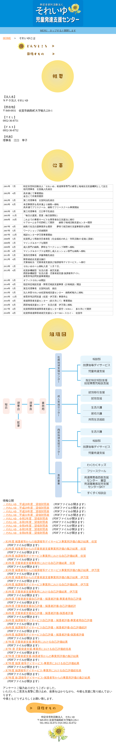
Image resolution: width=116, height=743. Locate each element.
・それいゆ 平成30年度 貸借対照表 (26, 511)
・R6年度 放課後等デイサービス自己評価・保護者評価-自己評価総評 (45, 627)
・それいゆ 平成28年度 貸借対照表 (26, 504)
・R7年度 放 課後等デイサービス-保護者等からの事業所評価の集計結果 (46, 677)
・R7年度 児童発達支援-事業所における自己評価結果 (35, 641)
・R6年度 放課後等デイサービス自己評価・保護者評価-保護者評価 (43, 634)
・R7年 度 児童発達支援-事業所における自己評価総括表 (37, 649)
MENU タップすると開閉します (58, 30)
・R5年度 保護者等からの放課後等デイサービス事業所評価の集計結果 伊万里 (51, 570)
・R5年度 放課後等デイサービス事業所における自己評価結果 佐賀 (44, 555)
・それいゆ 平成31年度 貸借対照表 (26, 514)
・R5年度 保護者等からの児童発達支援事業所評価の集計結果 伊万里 (46, 577)
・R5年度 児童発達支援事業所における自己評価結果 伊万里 (40, 591)
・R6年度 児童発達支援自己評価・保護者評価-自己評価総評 (39, 606)
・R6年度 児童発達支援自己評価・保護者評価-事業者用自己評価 (42, 598)
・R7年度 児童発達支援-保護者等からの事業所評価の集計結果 (41, 656)
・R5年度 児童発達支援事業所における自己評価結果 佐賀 (39, 563)
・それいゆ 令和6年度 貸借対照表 (25, 532)
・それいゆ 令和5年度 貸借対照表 (25, 529)
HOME (7, 38)
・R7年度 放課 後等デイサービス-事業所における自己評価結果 (41, 663)
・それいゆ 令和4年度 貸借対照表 (25, 525)
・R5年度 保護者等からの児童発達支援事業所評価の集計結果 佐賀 (44, 548)
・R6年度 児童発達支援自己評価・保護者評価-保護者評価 (38, 613)
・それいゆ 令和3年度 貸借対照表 (25, 522)
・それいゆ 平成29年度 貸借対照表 (26, 507)
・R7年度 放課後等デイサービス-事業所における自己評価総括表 (42, 670)
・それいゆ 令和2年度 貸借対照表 (25, 518)
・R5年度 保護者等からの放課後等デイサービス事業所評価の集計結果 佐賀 (50, 541)
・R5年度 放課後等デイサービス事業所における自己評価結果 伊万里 (46, 584)
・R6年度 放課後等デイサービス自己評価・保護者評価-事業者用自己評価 (47, 620)
